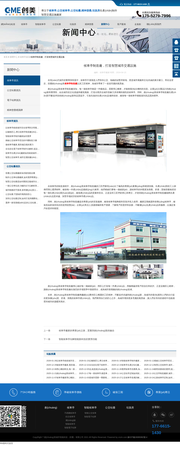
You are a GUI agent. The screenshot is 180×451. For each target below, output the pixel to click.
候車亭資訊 (25, 57)
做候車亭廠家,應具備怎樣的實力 (19, 144)
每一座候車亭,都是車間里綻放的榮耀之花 (94, 373)
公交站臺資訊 (14, 90)
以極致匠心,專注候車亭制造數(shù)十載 (22, 132)
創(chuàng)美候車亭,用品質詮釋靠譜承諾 (62, 373)
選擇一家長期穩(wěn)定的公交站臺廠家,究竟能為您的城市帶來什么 (22, 203)
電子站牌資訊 (14, 100)
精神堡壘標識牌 (15, 110)
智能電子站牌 (70, 441)
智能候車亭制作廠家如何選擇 (18, 136)
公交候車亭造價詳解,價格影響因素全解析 (127, 377)
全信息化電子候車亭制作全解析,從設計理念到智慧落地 (22, 149)
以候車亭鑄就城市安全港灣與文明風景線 (22, 128)
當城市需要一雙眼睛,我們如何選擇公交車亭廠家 (94, 377)
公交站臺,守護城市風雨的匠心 (18, 194)
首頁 (6, 57)
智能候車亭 (70, 437)
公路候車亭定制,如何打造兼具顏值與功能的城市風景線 (159, 377)
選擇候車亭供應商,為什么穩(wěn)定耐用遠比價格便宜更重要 (127, 369)
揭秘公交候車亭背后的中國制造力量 (21, 140)
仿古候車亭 (70, 430)
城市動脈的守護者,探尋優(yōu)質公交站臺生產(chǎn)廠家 (22, 190)
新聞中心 (14, 57)
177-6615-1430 (161, 443)
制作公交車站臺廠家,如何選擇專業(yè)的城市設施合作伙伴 (22, 177)
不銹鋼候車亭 (70, 426)
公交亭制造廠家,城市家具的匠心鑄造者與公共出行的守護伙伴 (159, 373)
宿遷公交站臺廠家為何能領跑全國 (20, 173)
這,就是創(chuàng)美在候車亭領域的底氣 (94, 369)
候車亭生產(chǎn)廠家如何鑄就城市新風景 (22, 153)
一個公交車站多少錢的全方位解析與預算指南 (22, 186)
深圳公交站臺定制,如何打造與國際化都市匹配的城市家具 (22, 198)
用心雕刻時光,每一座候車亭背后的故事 (62, 369)
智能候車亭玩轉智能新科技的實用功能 (78, 339)
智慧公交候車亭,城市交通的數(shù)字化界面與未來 (22, 157)
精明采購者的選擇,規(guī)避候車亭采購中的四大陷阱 (159, 369)
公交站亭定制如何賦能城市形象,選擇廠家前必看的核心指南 (127, 373)
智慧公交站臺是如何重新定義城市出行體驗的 (22, 181)
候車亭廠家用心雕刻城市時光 (62, 377)
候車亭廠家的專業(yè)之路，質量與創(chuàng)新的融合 (86, 330)
